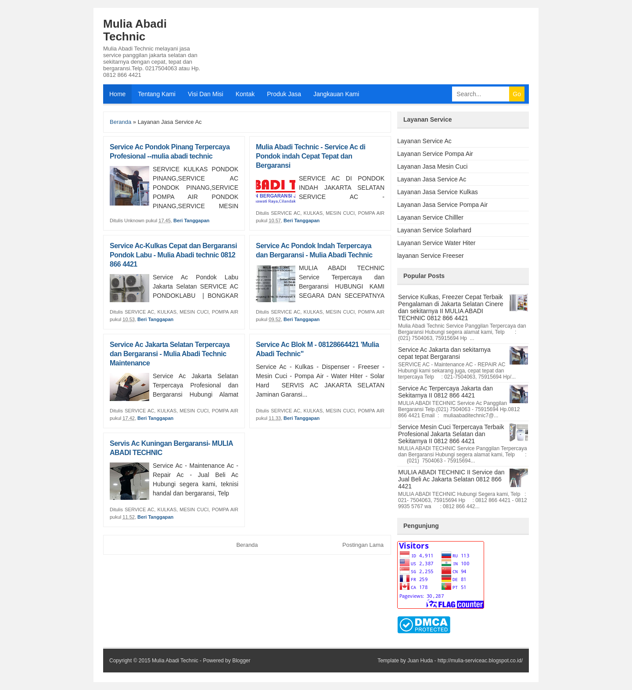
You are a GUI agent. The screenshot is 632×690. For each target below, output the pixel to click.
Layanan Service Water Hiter (436, 242)
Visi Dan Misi (205, 94)
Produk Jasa (284, 94)
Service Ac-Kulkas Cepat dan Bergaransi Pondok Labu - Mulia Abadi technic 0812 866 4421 (173, 255)
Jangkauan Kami (336, 94)
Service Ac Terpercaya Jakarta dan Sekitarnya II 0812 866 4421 (445, 392)
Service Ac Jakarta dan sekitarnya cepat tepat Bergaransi (444, 353)
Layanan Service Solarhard (434, 230)
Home (117, 94)
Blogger (241, 660)
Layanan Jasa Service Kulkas (437, 191)
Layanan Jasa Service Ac (431, 179)
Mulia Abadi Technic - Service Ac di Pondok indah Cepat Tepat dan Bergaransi (311, 156)
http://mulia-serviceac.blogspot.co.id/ (480, 660)
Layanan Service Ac (424, 141)
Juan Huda (420, 660)
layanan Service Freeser (430, 255)
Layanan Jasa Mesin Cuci (432, 166)
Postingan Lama (363, 545)
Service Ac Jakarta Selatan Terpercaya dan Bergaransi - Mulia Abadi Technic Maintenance (170, 354)
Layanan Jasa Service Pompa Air (442, 204)
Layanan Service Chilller (430, 217)
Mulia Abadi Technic (135, 30)
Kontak (245, 94)
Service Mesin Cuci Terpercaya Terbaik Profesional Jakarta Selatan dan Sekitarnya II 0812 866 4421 (451, 433)
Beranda (120, 122)
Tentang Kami (157, 94)
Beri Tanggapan (191, 220)
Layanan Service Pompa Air (435, 153)
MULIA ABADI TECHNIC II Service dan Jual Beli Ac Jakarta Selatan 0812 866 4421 (451, 479)
